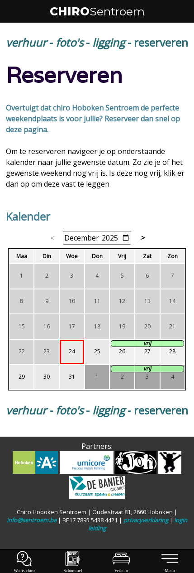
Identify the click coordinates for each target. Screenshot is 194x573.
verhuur (26, 42)
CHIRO (97, 11)
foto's (69, 42)
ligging (108, 42)
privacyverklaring (145, 520)
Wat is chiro (24, 568)
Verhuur (121, 568)
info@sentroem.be (32, 520)
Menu (170, 568)
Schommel (72, 568)
